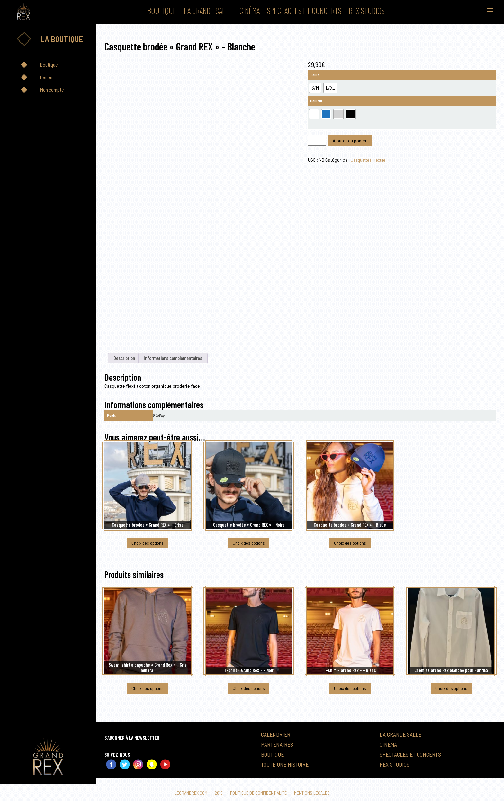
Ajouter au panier (350, 140)
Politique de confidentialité (259, 793)
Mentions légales (315, 793)
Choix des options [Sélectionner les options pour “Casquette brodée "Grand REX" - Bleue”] (350, 546)
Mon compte (52, 89)
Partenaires (278, 750)
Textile (382, 160)
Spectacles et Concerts (304, 10)
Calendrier (277, 740)
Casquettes (362, 160)
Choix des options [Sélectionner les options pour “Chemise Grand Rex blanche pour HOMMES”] (451, 693)
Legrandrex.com (187, 793)
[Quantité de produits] (317, 140)
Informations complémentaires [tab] (180, 359)
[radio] (315, 88)
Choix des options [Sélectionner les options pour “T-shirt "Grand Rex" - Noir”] (248, 693)
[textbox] (300, 387)
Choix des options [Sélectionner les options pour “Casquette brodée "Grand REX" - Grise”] (147, 546)
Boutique (162, 10)
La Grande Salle (208, 10)
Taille (314, 75)
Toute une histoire (288, 770)
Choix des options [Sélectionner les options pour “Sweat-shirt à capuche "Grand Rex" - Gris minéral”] (147, 693)
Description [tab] (126, 359)
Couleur (316, 101)
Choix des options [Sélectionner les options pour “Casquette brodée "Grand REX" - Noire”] (248, 546)
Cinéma (249, 10)
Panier (46, 77)
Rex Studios (367, 10)
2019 (216, 793)
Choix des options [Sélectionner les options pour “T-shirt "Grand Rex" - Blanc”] (350, 693)
